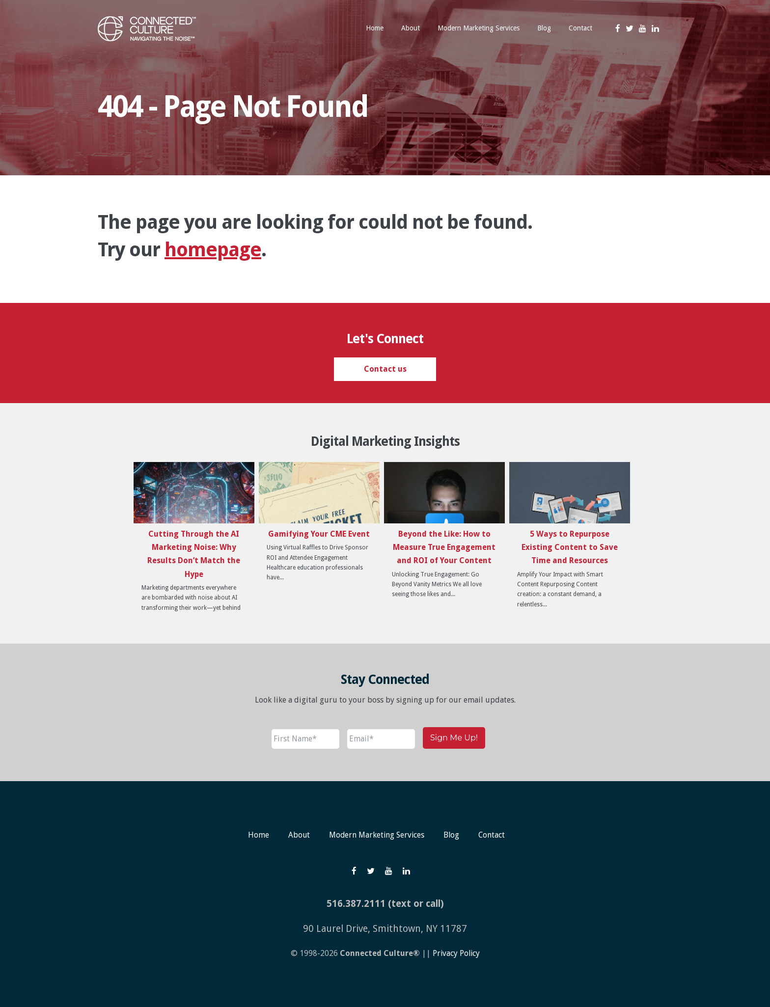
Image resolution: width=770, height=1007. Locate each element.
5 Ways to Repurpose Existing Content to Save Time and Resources (570, 547)
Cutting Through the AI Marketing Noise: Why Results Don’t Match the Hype (193, 554)
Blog (452, 835)
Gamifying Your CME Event (319, 534)
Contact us (385, 369)
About (298, 835)
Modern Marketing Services (376, 835)
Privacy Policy (456, 953)
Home (257, 835)
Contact (492, 835)
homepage (213, 249)
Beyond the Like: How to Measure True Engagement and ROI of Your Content (444, 547)
